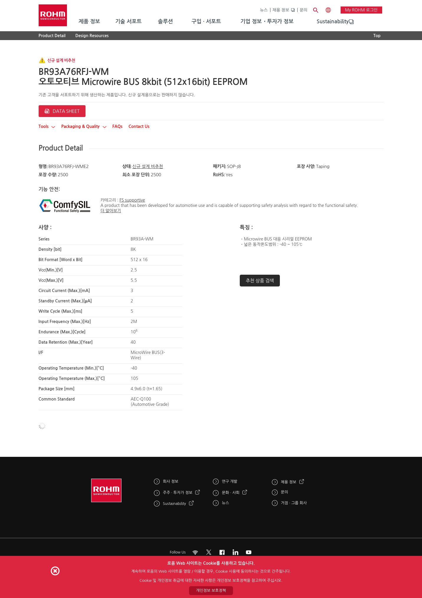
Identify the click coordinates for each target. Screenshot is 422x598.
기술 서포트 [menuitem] (128, 21)
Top (377, 36)
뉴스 (263, 10)
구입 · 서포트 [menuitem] (206, 21)
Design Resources (92, 36)
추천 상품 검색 (260, 280)
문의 (303, 10)
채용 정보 (280, 10)
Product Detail (52, 36)
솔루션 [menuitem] (165, 21)
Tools (47, 126)
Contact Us (139, 126)
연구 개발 (229, 481)
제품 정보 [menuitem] (89, 21)
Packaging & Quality (83, 126)
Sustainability (333, 21)
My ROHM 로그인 (361, 10)
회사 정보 (170, 481)
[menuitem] (332, 22)
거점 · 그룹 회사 (294, 503)
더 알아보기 (111, 211)
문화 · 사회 (230, 493)
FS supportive (132, 200)
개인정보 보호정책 (211, 590)
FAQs (117, 126)
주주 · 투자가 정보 (177, 493)
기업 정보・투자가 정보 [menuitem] (266, 21)
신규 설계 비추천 (147, 166)
